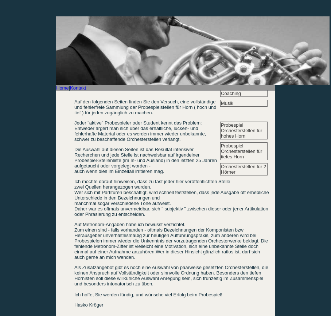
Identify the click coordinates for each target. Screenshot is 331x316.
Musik (227, 103)
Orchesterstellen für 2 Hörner (243, 169)
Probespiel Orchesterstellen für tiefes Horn (241, 151)
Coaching (231, 93)
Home (62, 88)
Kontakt (78, 88)
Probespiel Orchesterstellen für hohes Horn (241, 130)
